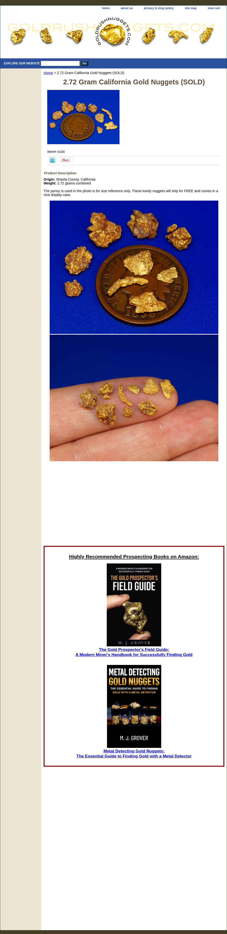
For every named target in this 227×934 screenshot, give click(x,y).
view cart (214, 8)
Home (48, 73)
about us (127, 8)
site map (191, 8)
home (106, 8)
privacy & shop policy (159, 8)
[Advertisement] (90, 503)
